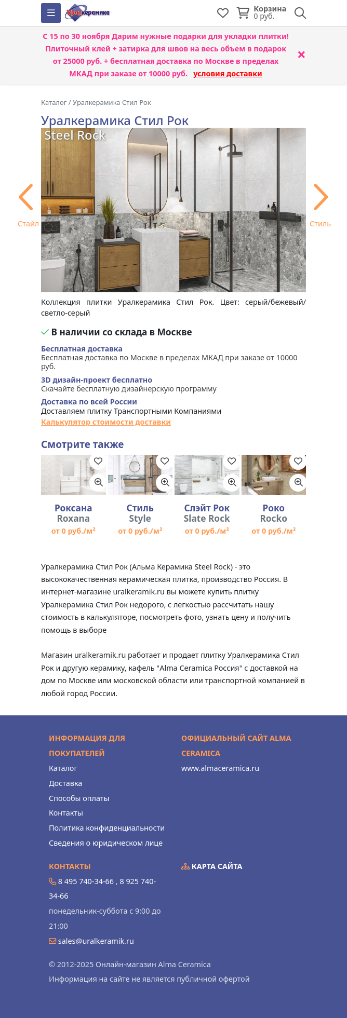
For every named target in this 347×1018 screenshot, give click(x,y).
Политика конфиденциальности (107, 828)
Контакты (66, 813)
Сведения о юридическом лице (106, 843)
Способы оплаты (79, 798)
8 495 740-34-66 (86, 881)
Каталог (63, 768)
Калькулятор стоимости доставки (106, 421)
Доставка (65, 783)
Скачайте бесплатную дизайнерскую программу (129, 384)
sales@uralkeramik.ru (96, 941)
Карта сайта (212, 866)
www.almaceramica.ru (220, 768)
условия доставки (227, 73)
